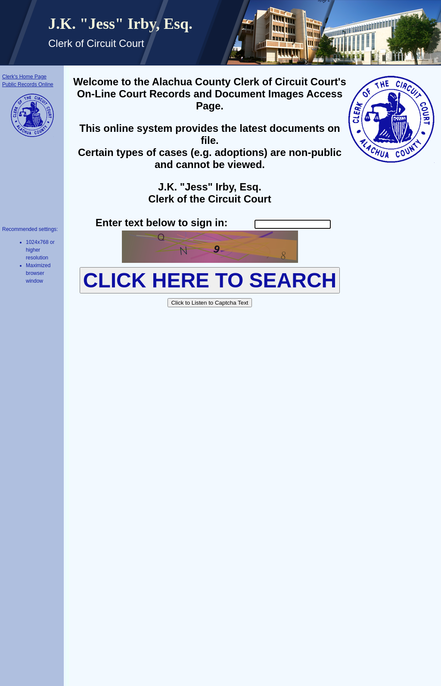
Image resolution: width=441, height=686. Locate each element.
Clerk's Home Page (24, 77)
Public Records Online (27, 84)
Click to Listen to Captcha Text (209, 302)
